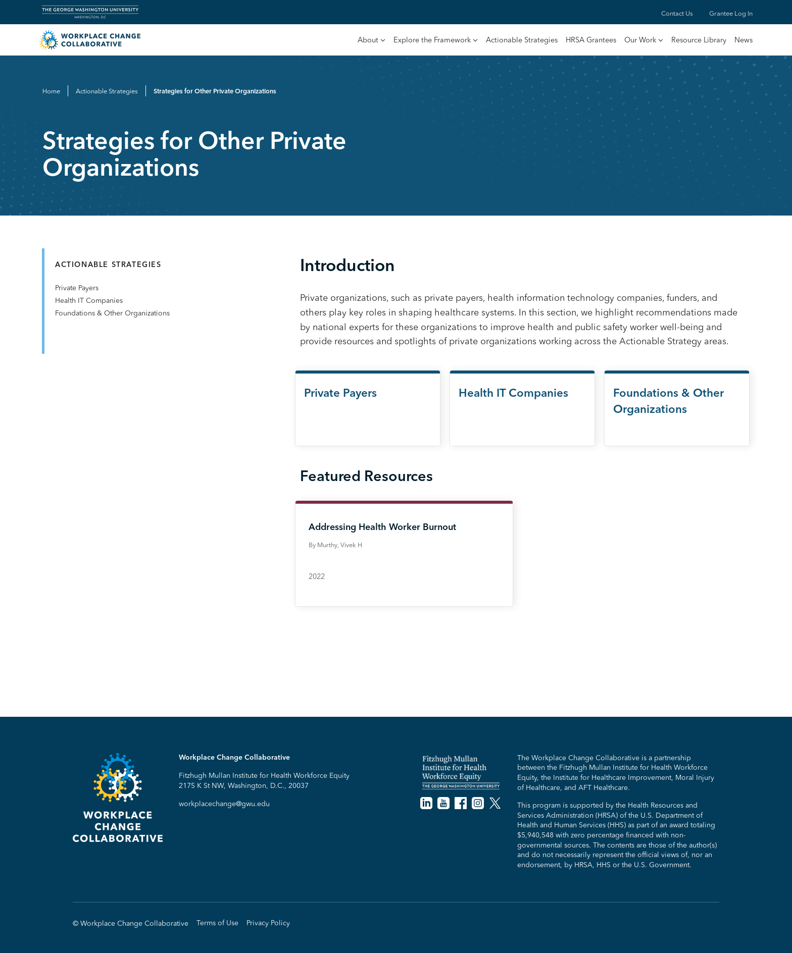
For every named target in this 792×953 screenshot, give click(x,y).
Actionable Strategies (522, 39)
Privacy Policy (268, 923)
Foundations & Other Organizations (112, 312)
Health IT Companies (89, 300)
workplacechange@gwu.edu (224, 803)
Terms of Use (217, 923)
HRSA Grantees (591, 39)
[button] (371, 41)
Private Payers (76, 287)
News (743, 39)
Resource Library (698, 39)
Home (51, 91)
